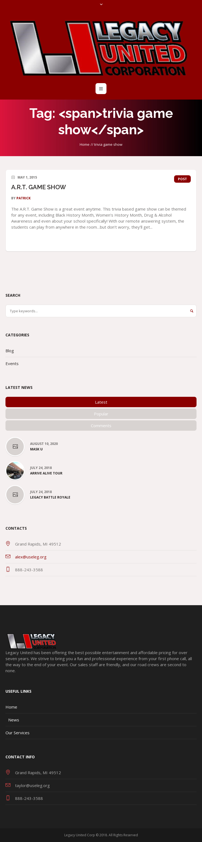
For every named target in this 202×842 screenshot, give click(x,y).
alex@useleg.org (31, 557)
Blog (9, 350)
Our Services (17, 732)
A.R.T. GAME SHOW (38, 187)
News (13, 719)
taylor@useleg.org (32, 785)
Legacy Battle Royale (50, 497)
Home (85, 144)
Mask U (36, 449)
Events (12, 363)
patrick (23, 198)
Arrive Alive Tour (46, 473)
